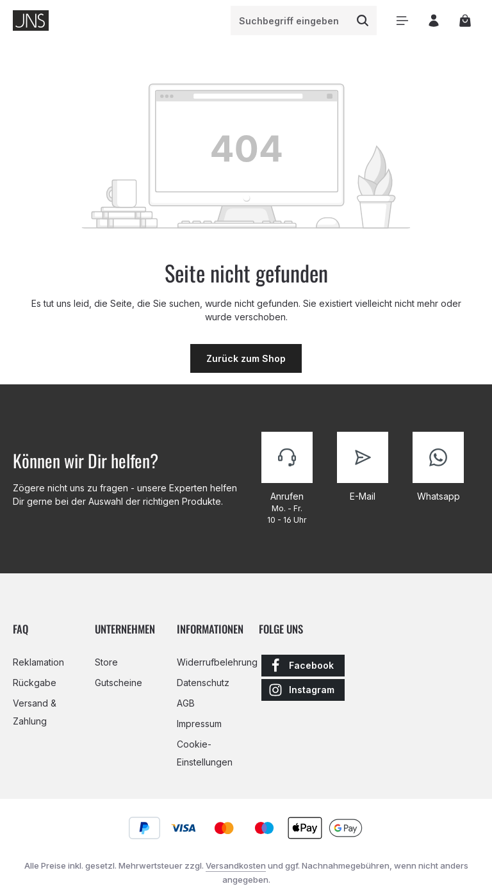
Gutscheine (118, 682)
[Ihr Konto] (433, 20)
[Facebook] (303, 665)
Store (106, 662)
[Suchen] (362, 20)
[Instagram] (303, 690)
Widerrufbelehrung (217, 662)
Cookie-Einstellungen (205, 753)
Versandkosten (236, 865)
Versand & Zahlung (34, 712)
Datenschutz (203, 682)
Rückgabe (34, 682)
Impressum (199, 723)
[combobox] (289, 20)
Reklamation (38, 662)
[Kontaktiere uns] (287, 478)
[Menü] (402, 20)
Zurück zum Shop (246, 358)
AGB (186, 703)
